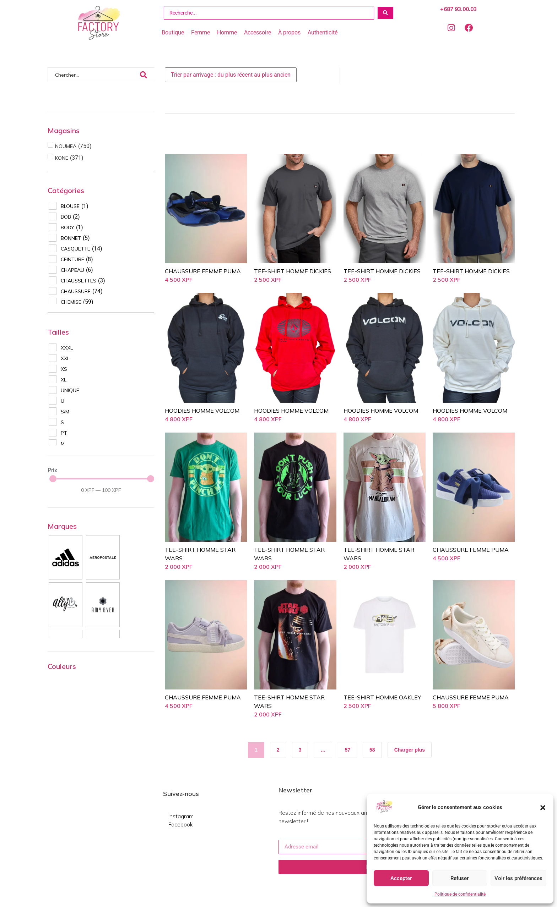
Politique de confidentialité (460, 894)
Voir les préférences (518, 878)
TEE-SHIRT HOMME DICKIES (292, 271)
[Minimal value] (101, 478)
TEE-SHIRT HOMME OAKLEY (382, 697)
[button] (542, 807)
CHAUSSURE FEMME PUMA (203, 271)
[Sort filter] (231, 74)
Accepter (401, 878)
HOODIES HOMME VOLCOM (202, 410)
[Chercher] (93, 74)
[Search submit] (385, 13)
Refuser (459, 878)
